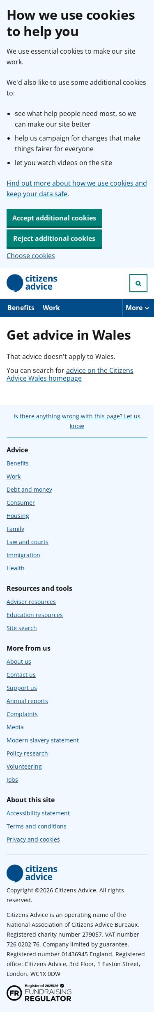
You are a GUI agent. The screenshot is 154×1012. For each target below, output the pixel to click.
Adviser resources (31, 602)
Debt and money (29, 489)
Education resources (35, 615)
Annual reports (27, 701)
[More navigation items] (138, 308)
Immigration (23, 555)
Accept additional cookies (54, 217)
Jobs (12, 779)
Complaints (22, 714)
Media (15, 727)
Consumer (21, 502)
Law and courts (27, 542)
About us (19, 661)
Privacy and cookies (33, 839)
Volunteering (24, 766)
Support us (22, 688)
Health (16, 568)
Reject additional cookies (54, 238)
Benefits (20, 307)
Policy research (27, 753)
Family (15, 529)
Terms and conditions (37, 826)
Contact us (21, 674)
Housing (18, 516)
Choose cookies (31, 255)
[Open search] (138, 283)
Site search (22, 628)
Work (51, 307)
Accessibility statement (38, 813)
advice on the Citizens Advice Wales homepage (70, 374)
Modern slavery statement (43, 740)
